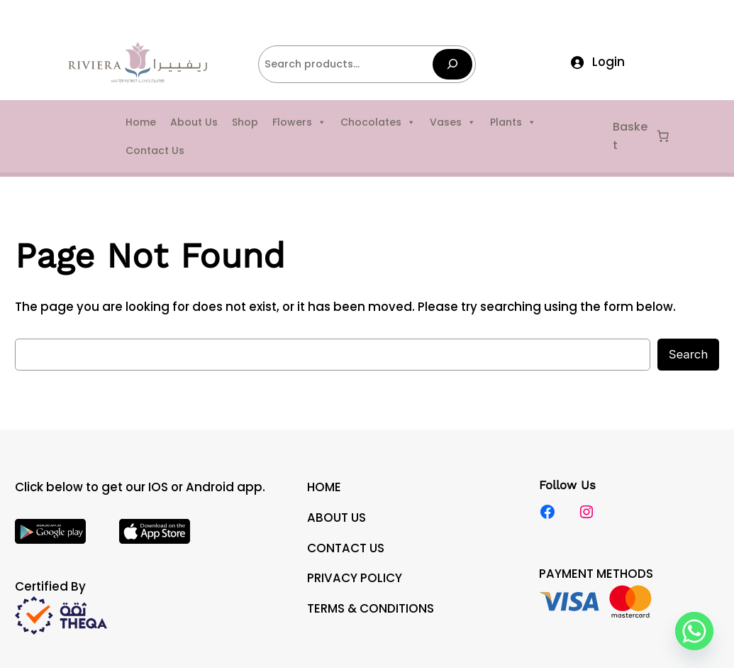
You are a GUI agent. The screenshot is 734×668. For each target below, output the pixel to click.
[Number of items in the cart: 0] (663, 136)
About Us (194, 122)
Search (688, 354)
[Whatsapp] (694, 631)
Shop (245, 122)
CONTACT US (345, 548)
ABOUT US (336, 517)
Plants (513, 122)
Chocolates (378, 122)
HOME (324, 486)
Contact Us (155, 150)
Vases (453, 122)
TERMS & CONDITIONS (370, 608)
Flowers (299, 122)
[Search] (452, 64)
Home (141, 122)
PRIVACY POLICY (354, 577)
